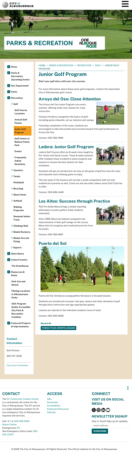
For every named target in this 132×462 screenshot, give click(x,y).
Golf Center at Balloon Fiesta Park (22, 142)
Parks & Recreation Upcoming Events (20, 76)
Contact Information (14, 341)
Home (42, 65)
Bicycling (18, 188)
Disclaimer (52, 402)
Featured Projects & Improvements (21, 325)
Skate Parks (19, 194)
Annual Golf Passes (20, 121)
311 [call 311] (9, 421)
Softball (17, 201)
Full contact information (17, 365)
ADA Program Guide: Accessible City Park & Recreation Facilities (20, 310)
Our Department (20, 85)
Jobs (49, 399)
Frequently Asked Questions (20, 160)
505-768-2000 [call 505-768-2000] (21, 421)
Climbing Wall (20, 226)
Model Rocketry (21, 232)
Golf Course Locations (20, 112)
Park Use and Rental (18, 283)
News (14, 66)
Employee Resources (58, 409)
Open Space (17, 253)
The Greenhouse (20, 266)
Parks (14, 92)
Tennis (16, 176)
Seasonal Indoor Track (21, 218)
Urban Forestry (19, 259)
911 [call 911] (18, 428)
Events (18, 151)
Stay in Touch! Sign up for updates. (110, 421)
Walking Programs (18, 209)
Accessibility (53, 405)
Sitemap (51, 412)
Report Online (9, 424)
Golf (98, 65)
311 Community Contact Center (23, 399)
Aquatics (18, 170)
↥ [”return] (128, 388)
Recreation (84, 65)
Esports (17, 247)
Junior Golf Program (20, 131)
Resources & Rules (18, 274)
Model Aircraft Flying (21, 240)
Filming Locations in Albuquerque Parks (20, 294)
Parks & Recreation (61, 65)
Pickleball (18, 182)
